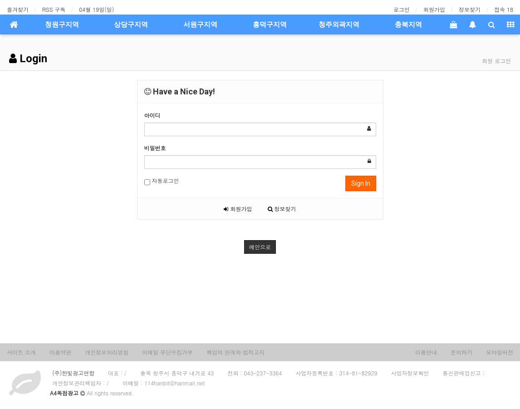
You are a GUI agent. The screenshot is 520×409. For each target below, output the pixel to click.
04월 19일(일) (96, 9)
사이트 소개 (21, 352)
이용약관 (60, 352)
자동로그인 (161, 181)
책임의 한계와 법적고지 (235, 352)
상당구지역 (131, 24)
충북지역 (408, 24)
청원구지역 (62, 24)
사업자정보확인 (410, 373)
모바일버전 (499, 352)
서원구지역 (200, 24)
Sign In (360, 183)
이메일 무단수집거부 (167, 352)
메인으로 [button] (260, 247)
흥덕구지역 (270, 24)
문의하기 (461, 352)
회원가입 (434, 9)
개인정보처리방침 (106, 352)
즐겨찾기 (18, 9)
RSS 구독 (53, 9)
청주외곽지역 (339, 24)
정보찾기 (470, 9)
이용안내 (426, 352)
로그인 (401, 9)
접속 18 (503, 9)
